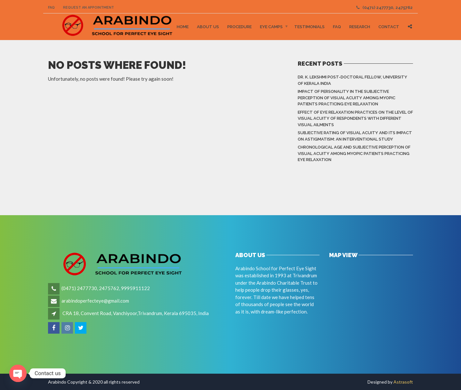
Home (183, 26)
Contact (388, 26)
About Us (208, 26)
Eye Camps (271, 26)
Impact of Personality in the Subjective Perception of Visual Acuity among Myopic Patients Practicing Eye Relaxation (346, 97)
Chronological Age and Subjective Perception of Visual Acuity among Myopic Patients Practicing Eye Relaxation (354, 153)
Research (359, 26)
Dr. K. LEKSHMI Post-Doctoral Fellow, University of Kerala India (352, 80)
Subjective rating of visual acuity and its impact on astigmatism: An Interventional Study (355, 136)
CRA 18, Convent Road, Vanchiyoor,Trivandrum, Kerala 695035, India (135, 313)
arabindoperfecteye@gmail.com (95, 301)
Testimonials (309, 26)
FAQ (51, 7)
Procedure (239, 26)
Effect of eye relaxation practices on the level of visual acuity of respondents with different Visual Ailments (355, 118)
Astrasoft (403, 382)
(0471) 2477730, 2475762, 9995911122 (105, 288)
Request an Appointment (88, 7)
